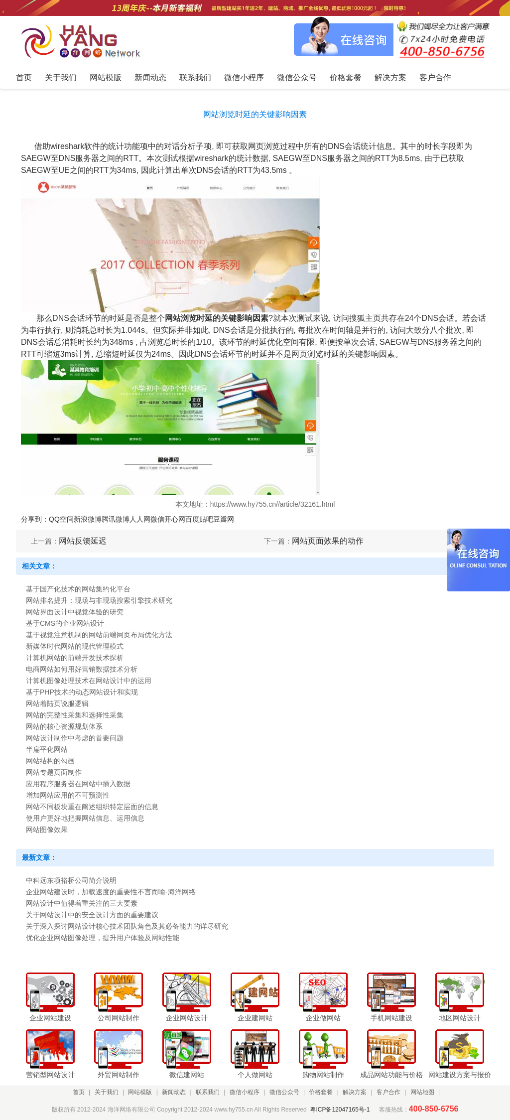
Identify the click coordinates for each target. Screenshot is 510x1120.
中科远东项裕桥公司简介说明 (71, 880)
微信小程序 (244, 1092)
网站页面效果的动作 (328, 541)
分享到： (35, 519)
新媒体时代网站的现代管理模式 (75, 646)
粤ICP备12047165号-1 (340, 1109)
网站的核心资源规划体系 (64, 726)
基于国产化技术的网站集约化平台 (78, 589)
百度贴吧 (199, 519)
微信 (157, 519)
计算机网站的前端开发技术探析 (75, 658)
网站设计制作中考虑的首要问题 (75, 738)
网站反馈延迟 (83, 541)
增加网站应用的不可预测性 (68, 795)
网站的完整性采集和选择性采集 (75, 715)
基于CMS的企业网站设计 (65, 623)
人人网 (139, 519)
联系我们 (208, 1092)
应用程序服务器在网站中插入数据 (78, 784)
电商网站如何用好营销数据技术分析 (81, 669)
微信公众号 (284, 1092)
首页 (79, 1092)
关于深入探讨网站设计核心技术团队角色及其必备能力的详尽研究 (127, 926)
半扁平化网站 (47, 749)
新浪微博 (88, 519)
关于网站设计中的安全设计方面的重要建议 (92, 915)
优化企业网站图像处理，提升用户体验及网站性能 (102, 938)
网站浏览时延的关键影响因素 (216, 318)
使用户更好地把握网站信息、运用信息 (85, 818)
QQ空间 (61, 519)
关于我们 (107, 1092)
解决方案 (355, 1092)
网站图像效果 (47, 830)
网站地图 (422, 1092)
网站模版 (140, 1092)
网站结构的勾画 (50, 761)
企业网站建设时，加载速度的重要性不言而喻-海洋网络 (111, 892)
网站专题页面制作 (54, 772)
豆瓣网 (223, 519)
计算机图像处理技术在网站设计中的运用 (88, 681)
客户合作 (388, 1092)
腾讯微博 (115, 519)
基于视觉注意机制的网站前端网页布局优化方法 (99, 635)
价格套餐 (321, 1092)
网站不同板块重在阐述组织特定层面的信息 (92, 807)
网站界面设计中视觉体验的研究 (75, 612)
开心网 (174, 519)
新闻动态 (174, 1092)
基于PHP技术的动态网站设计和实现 (82, 692)
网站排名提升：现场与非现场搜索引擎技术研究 (99, 600)
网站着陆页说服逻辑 (57, 703)
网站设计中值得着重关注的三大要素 (81, 903)
